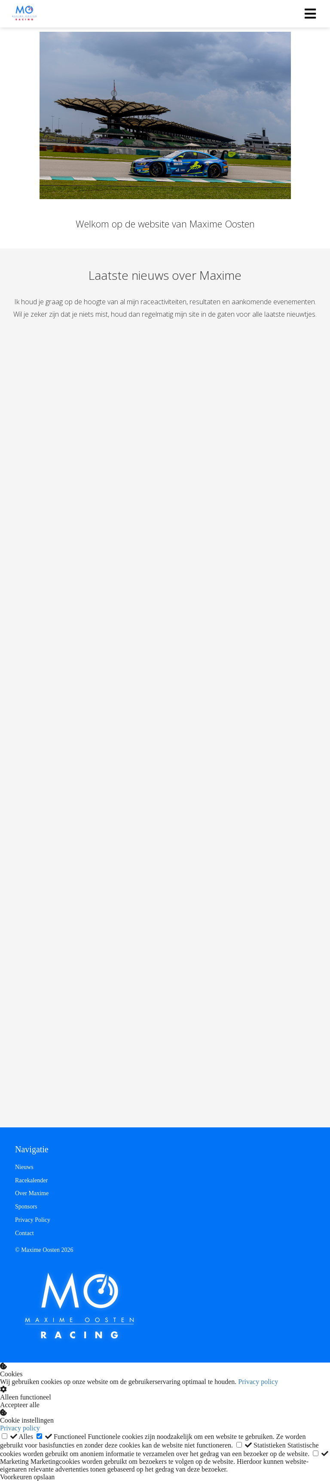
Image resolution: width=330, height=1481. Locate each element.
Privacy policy (258, 1381)
